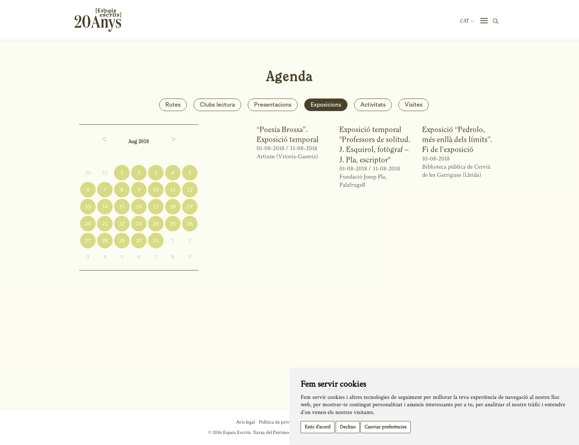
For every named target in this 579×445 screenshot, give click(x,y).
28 (105, 240)
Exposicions (326, 105)
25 (173, 223)
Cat (467, 21)
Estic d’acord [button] (317, 427)
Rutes (173, 105)
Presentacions (272, 105)
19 (190, 206)
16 (139, 206)
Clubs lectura (217, 105)
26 (190, 223)
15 (122, 206)
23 (139, 223)
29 (122, 240)
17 (156, 206)
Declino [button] (348, 427)
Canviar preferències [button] (385, 427)
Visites (413, 105)
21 (105, 223)
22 (122, 223)
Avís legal (245, 422)
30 (88, 172)
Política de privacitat (280, 422)
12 (190, 189)
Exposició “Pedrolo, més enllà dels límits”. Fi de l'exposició (457, 139)
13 (88, 206)
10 (156, 189)
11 (173, 189)
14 (105, 206)
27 (88, 240)
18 (173, 206)
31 (105, 172)
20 (88, 223)
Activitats (373, 105)
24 (156, 223)
